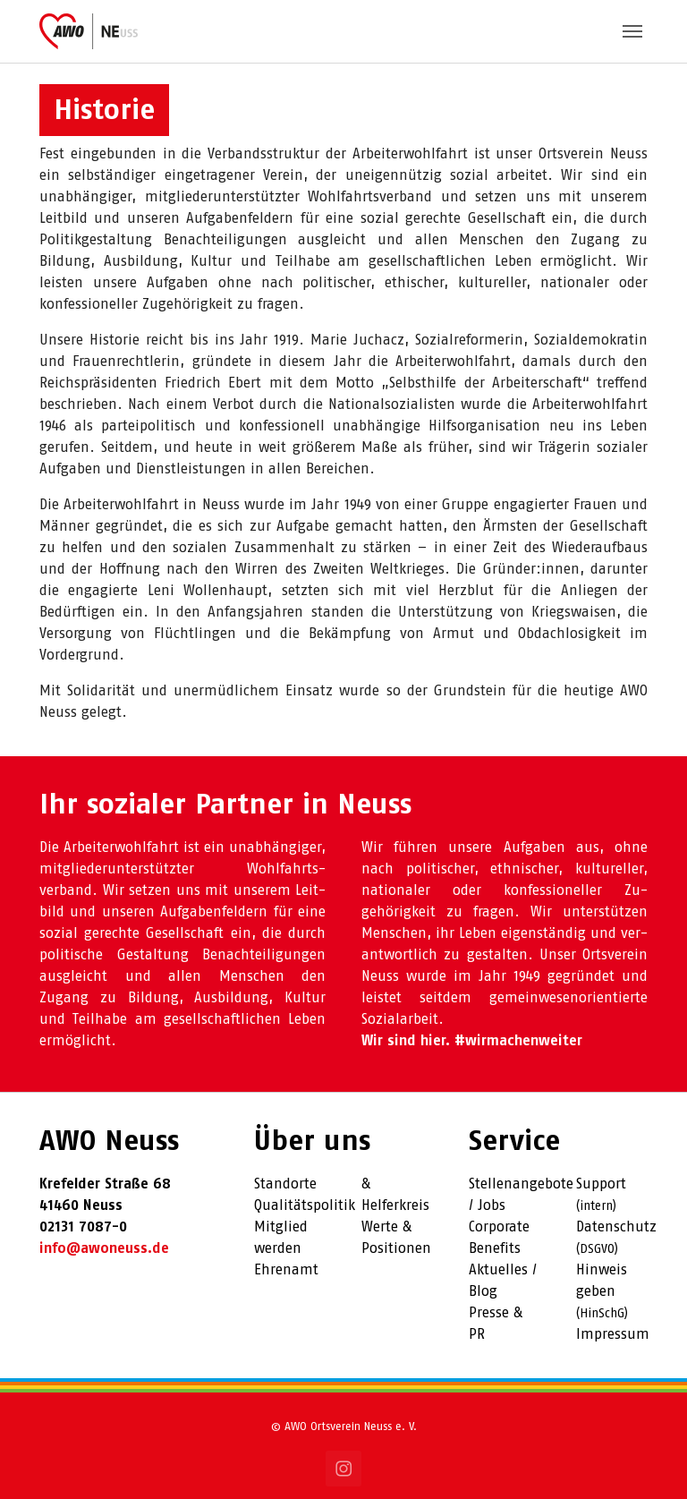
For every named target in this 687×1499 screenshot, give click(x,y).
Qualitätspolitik (304, 1206)
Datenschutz (616, 1227)
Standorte (285, 1184)
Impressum (612, 1334)
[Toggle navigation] (632, 31)
